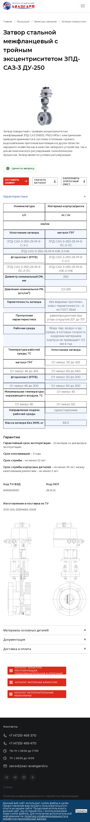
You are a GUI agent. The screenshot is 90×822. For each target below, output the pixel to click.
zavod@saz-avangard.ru (28, 766)
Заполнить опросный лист (71, 181)
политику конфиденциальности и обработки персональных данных (35, 817)
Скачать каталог (40, 181)
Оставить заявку (12, 181)
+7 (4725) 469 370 (22, 735)
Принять (81, 811)
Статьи (7, 787)
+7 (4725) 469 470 (22, 743)
